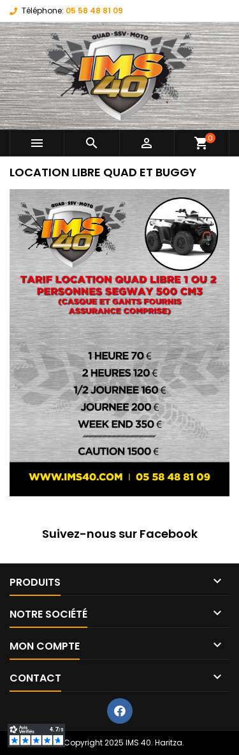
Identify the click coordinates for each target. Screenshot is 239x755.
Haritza (168, 742)
